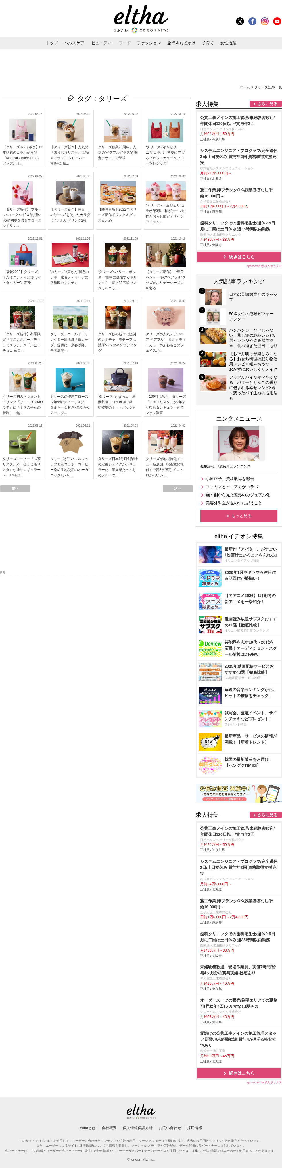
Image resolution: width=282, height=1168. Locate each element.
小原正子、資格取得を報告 (230, 478)
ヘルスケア (74, 43)
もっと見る (241, 515)
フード (125, 43)
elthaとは (87, 1128)
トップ (52, 43)
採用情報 (194, 1128)
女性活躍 (228, 43)
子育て (208, 43)
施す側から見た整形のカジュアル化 (238, 494)
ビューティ (101, 43)
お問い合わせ (170, 1128)
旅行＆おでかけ (181, 43)
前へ (15, 488)
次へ (177, 488)
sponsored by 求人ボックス (264, 266)
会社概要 (109, 1128)
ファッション (149, 43)
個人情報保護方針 (138, 1128)
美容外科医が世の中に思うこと (234, 503)
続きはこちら (242, 256)
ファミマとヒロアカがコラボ (232, 486)
